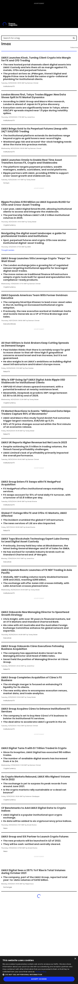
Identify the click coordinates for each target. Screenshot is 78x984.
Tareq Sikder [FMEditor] (30, 180)
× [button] (75, 959)
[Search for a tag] (38, 38)
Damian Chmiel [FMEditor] (32, 83)
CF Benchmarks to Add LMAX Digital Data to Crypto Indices (33, 809)
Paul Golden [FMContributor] (29, 368)
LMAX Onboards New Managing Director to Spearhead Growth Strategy (35, 613)
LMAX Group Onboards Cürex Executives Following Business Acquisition (32, 647)
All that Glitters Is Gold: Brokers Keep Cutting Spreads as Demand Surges (35, 344)
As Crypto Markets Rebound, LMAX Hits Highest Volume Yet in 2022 (35, 778)
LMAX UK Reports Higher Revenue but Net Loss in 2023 (34, 442)
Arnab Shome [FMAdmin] (32, 501)
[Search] (73, 38)
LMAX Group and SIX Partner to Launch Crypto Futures (35, 836)
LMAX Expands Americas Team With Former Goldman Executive (34, 296)
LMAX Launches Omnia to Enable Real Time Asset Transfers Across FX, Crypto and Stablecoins (31, 161)
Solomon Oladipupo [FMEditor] (32, 796)
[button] (39, 974)
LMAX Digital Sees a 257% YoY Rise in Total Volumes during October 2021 (33, 872)
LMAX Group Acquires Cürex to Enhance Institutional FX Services (35, 710)
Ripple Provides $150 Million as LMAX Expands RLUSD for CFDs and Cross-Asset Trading (35, 203)
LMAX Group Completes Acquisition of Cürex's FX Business (31, 679)
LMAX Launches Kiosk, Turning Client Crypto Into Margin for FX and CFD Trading (36, 59)
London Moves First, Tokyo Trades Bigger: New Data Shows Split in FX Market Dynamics (33, 96)
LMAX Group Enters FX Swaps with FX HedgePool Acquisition (31, 483)
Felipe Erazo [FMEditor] (29, 884)
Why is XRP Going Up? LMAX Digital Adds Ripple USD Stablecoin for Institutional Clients (33, 381)
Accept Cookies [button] (39, 979)
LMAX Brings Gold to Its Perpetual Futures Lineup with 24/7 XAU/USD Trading (34, 130)
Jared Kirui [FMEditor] (31, 117)
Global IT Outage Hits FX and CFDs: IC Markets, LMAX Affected (34, 514)
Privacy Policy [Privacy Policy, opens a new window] (40, 972)
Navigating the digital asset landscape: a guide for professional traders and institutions (33, 235)
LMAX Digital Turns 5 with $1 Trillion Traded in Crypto (34, 748)
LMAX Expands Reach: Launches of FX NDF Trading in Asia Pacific (36, 571)
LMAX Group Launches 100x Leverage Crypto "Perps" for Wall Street (35, 260)
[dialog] (39, 970)
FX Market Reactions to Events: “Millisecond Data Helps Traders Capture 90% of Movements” (35, 412)
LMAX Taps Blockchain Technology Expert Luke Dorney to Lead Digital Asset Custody (35, 540)
